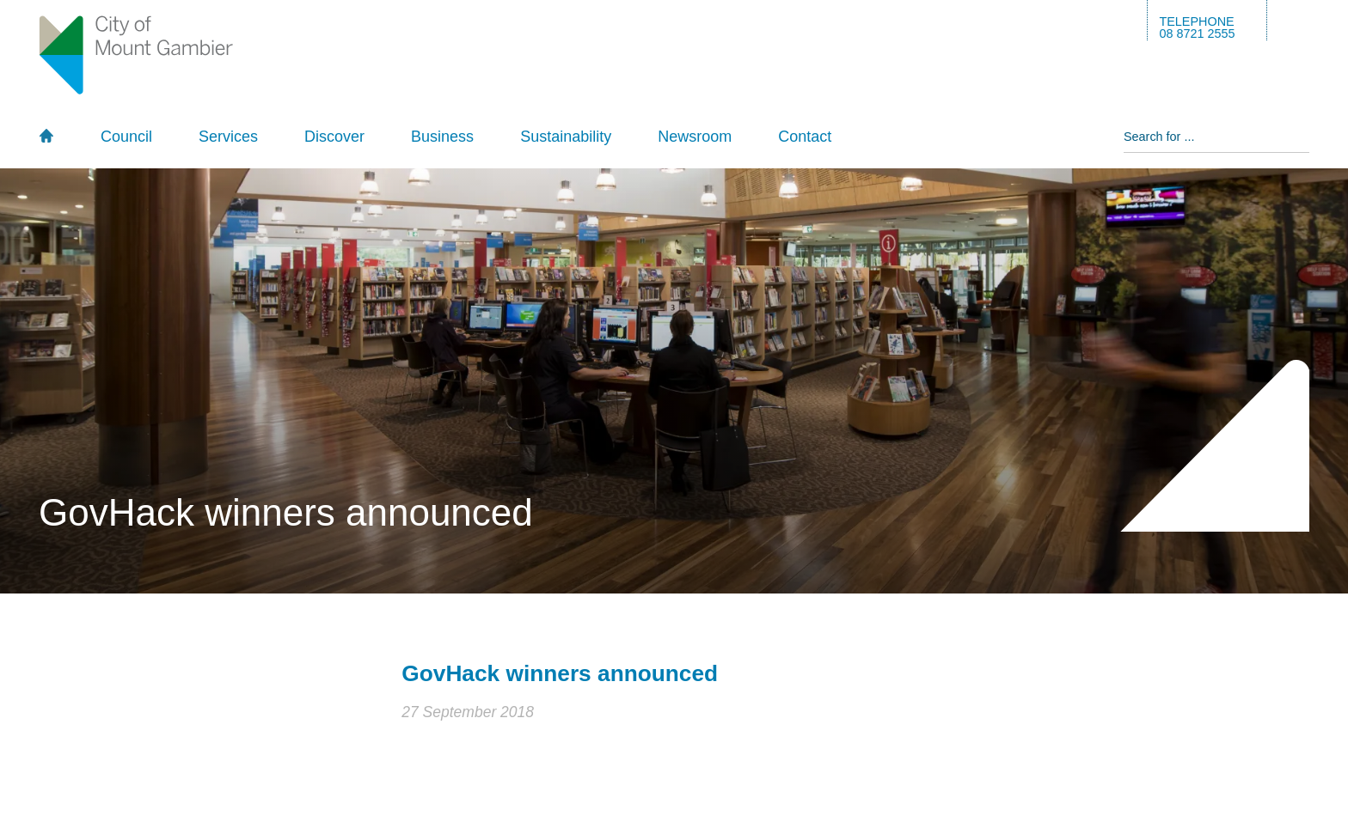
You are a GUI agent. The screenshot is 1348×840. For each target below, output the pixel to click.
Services (228, 136)
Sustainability (565, 136)
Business (442, 136)
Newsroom (695, 136)
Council (126, 136)
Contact (804, 136)
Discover (334, 136)
